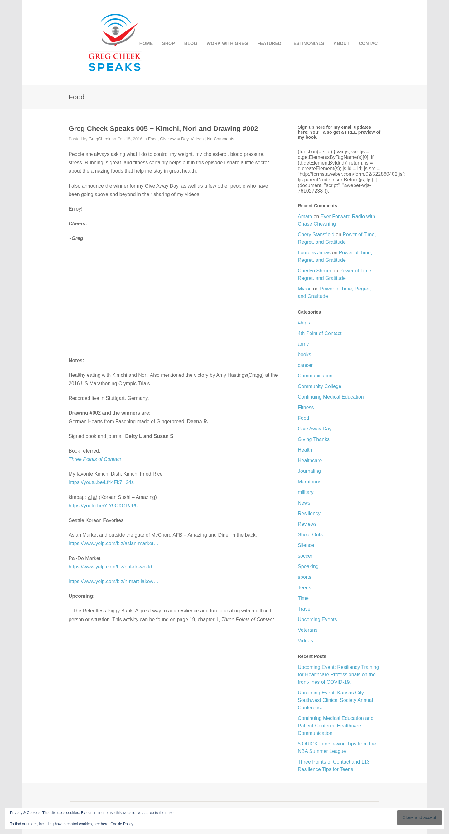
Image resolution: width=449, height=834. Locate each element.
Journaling (309, 471)
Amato (305, 216)
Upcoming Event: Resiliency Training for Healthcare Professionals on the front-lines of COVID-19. (338, 674)
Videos (197, 139)
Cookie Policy (121, 824)
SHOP (168, 43)
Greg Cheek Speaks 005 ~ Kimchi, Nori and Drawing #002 (163, 128)
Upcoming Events (317, 619)
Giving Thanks (314, 439)
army (303, 344)
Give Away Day (174, 139)
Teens (304, 587)
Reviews (307, 524)
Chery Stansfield (316, 234)
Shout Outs (310, 534)
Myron (304, 288)
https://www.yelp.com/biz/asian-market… (113, 543)
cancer (305, 365)
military (306, 492)
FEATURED (269, 43)
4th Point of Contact (320, 333)
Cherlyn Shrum (314, 270)
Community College (319, 386)
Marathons (309, 481)
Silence (306, 545)
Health (305, 450)
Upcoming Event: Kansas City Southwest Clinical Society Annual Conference (335, 700)
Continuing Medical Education (331, 397)
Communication (315, 375)
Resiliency (309, 513)
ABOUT (342, 43)
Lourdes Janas (314, 252)
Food (153, 139)
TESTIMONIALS (307, 43)
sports (304, 577)
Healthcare (310, 460)
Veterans (307, 630)
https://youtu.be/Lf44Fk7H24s (101, 482)
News (304, 503)
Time (303, 598)
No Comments (220, 139)
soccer (305, 555)
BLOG (190, 43)
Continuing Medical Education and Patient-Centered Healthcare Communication (336, 726)
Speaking (308, 566)
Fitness (306, 407)
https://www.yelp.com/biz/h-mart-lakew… (113, 581)
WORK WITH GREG (227, 43)
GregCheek (99, 139)
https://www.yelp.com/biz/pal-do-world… (113, 566)
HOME (146, 43)
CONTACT (369, 43)
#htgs (304, 322)
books (304, 354)
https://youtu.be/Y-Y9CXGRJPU (103, 505)
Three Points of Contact (95, 459)
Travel (304, 608)
